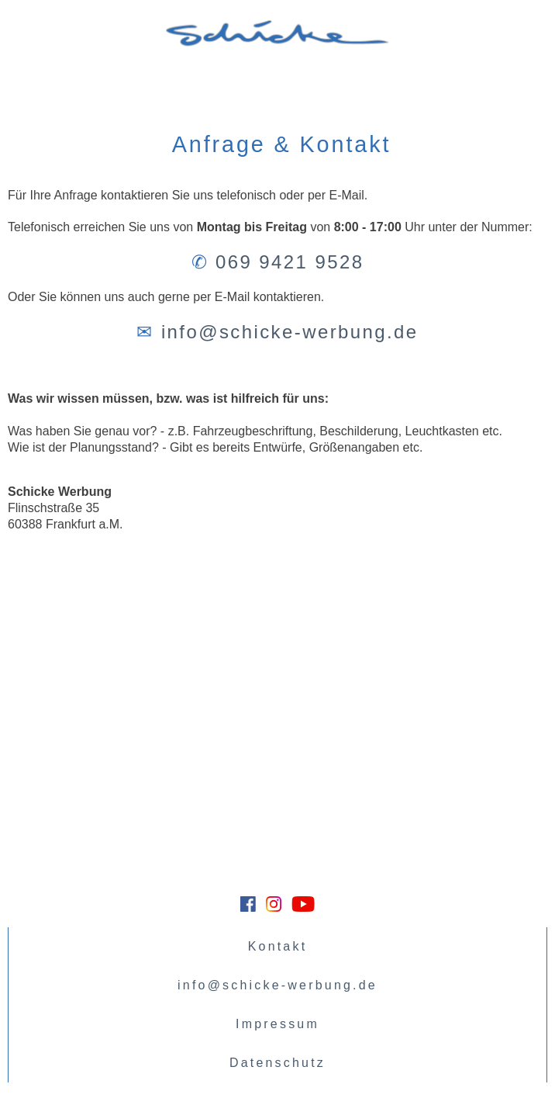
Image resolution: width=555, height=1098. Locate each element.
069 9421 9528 (289, 261)
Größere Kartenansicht (60, 557)
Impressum (277, 1023)
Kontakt (278, 946)
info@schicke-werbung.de (290, 331)
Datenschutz (277, 1062)
